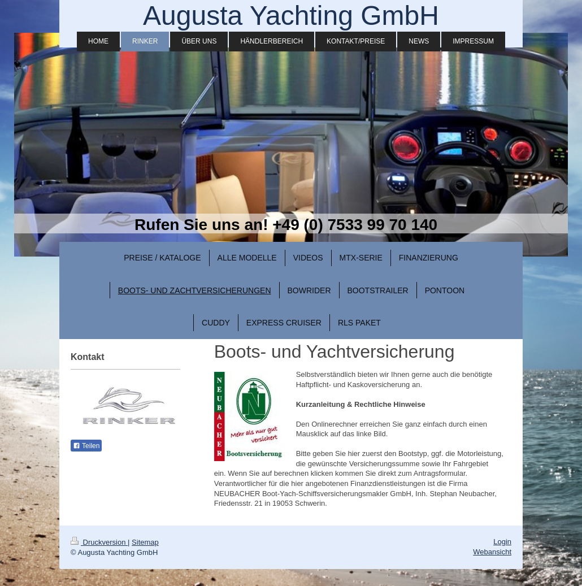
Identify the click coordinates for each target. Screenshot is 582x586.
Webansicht (492, 552)
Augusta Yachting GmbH (291, 16)
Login (502, 541)
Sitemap (145, 542)
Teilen (86, 446)
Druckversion (99, 542)
